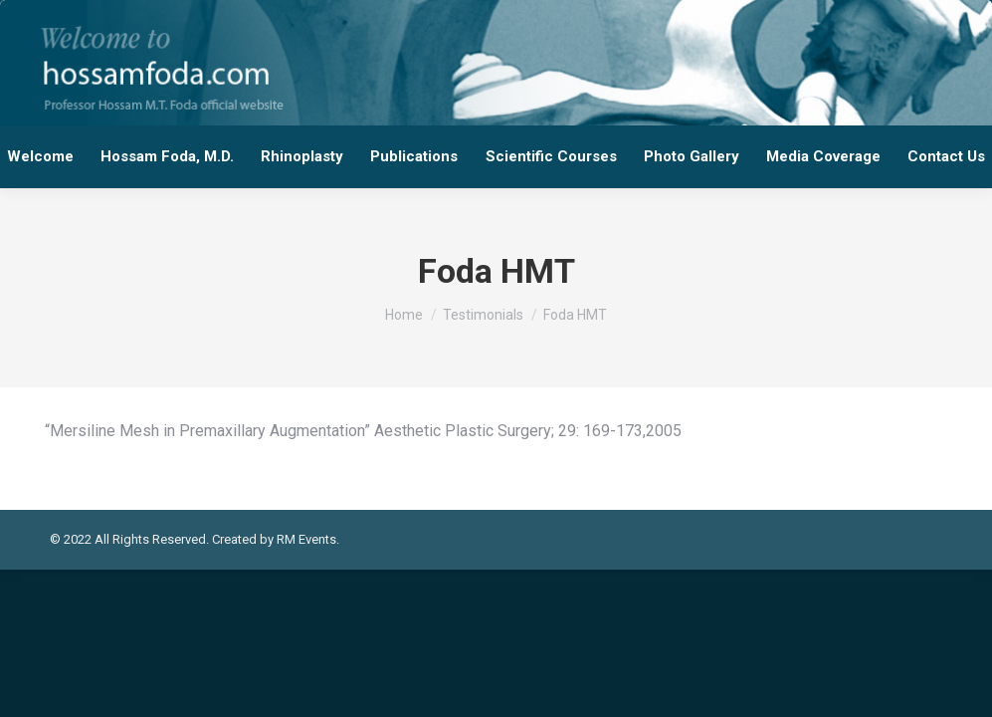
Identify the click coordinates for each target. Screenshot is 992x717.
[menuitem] (40, 156)
